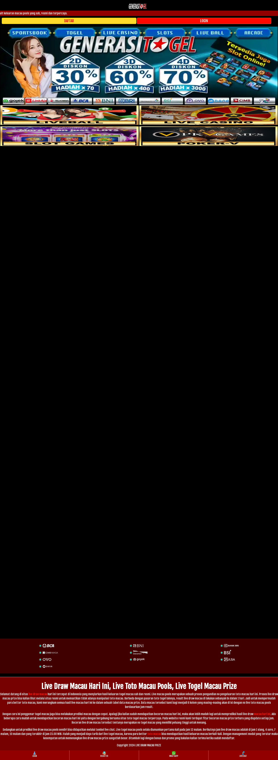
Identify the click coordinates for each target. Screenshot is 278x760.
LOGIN (204, 21)
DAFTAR (69, 21)
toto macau (154, 734)
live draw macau (37, 694)
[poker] (69, 136)
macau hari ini (262, 714)
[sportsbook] (69, 115)
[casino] (208, 115)
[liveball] (208, 136)
